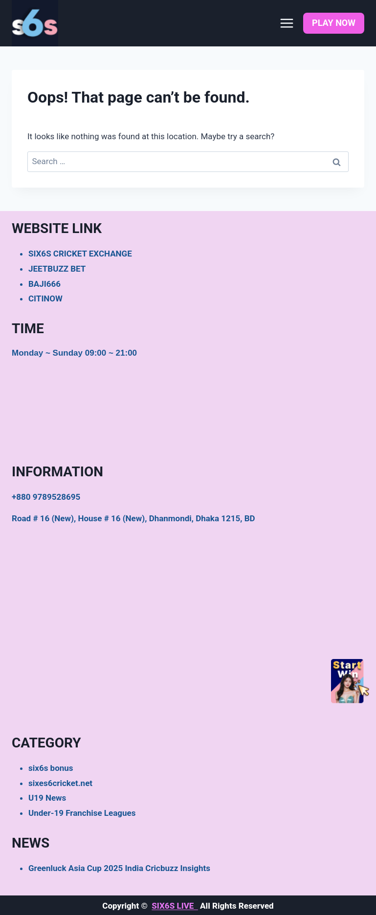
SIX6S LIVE (175, 906)
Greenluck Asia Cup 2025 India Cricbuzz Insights (119, 868)
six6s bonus (50, 768)
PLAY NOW (333, 23)
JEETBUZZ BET (57, 269)
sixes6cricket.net (60, 783)
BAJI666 (44, 284)
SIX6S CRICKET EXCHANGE (80, 253)
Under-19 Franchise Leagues (81, 813)
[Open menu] (286, 23)
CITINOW (45, 298)
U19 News (47, 798)
